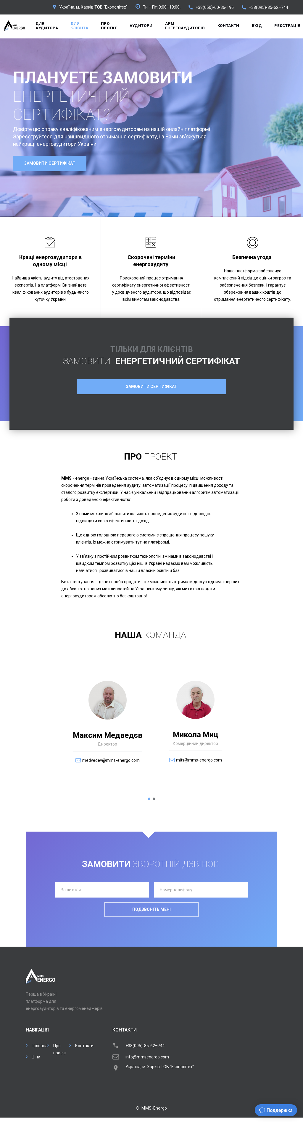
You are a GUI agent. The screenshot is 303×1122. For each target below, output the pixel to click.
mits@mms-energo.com (199, 760)
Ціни (36, 1057)
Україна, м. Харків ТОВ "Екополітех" (93, 7)
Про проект (109, 25)
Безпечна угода (252, 257)
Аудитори (141, 25)
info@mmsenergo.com (147, 1057)
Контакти (228, 25)
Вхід (257, 25)
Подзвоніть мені (151, 909)
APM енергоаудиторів (185, 25)
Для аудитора (47, 25)
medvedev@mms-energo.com (111, 760)
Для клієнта (79, 25)
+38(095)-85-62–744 (268, 7)
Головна (40, 1045)
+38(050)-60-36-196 (215, 7)
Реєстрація (287, 25)
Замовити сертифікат (49, 163)
